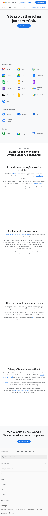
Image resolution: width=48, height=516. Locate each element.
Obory (15, 7)
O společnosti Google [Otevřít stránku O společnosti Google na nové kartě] (20, 509)
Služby (9, 7)
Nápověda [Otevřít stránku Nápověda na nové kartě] (39, 509)
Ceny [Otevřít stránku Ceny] (24, 7)
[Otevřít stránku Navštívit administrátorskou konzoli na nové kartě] (39, 7)
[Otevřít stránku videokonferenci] (38, 183)
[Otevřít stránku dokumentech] (9, 234)
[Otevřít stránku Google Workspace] (9, 2)
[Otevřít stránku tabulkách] (17, 234)
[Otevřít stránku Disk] (33, 317)
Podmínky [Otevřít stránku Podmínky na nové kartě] (10, 509)
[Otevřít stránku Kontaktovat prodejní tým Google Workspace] (27, 2)
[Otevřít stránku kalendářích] (17, 174)
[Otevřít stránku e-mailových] (39, 176)
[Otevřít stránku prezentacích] (26, 234)
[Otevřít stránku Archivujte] (6, 382)
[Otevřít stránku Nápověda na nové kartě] (4, 513)
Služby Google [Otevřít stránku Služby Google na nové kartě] (31, 509)
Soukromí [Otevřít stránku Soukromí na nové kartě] (3, 509)
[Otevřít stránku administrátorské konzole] (21, 390)
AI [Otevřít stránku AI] (19, 7)
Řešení (3, 7)
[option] (9, 69)
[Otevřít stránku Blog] (7, 450)
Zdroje (29, 7)
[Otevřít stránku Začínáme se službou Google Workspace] (40, 2)
